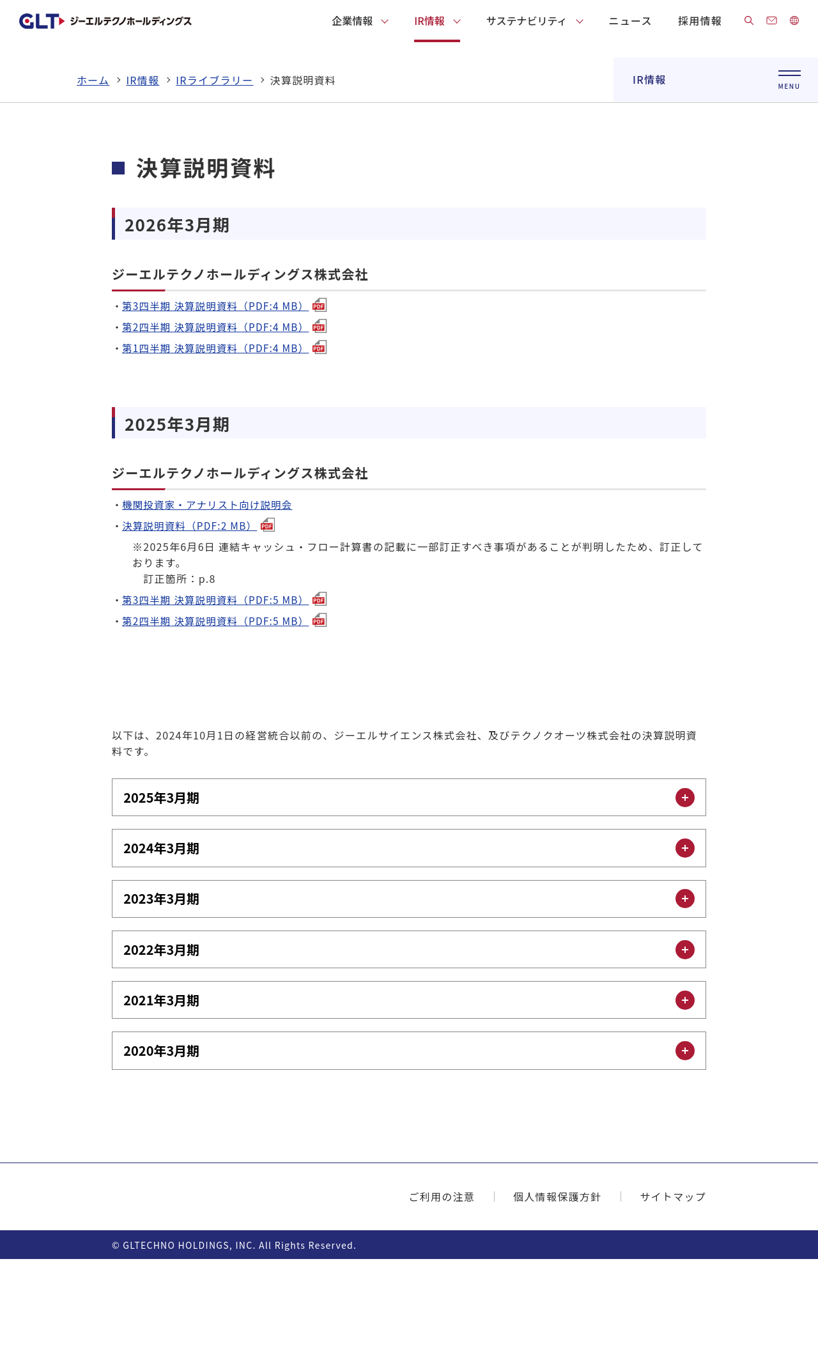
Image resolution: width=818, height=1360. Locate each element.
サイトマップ (673, 1297)
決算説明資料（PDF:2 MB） (201, 616)
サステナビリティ (526, 20)
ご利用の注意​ (441, 1297)
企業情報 (352, 20)
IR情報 (429, 20)
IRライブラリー (214, 170)
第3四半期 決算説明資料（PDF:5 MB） (228, 690)
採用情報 (700, 20)
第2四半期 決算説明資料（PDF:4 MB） (228, 417)
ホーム (93, 170)
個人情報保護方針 (557, 1297)
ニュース (630, 20)
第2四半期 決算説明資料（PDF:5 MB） (228, 711)
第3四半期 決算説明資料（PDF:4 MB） (228, 396)
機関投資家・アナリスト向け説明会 (210, 595)
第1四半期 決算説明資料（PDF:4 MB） (228, 438)
